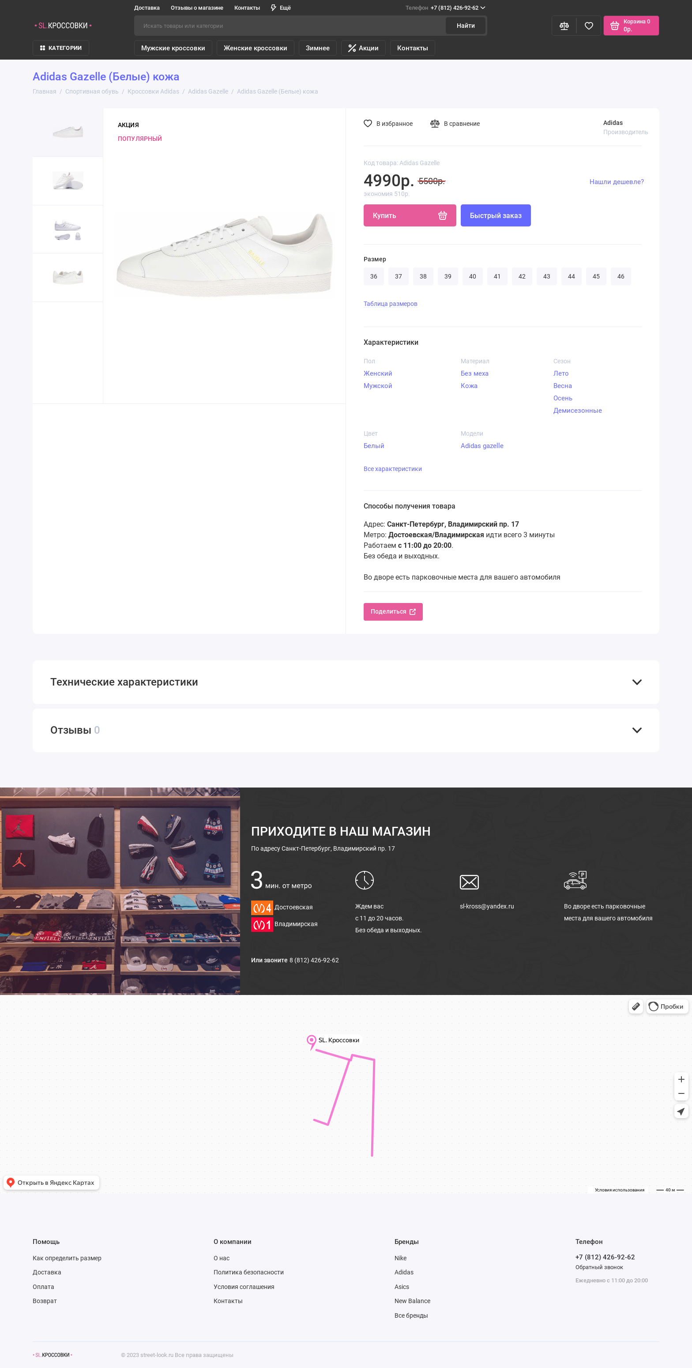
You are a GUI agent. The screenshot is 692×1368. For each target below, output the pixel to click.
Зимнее (318, 48)
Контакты (247, 7)
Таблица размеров (390, 303)
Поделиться (393, 611)
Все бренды (411, 1315)
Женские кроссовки (255, 48)
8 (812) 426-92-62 (314, 960)
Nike (400, 1258)
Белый (374, 446)
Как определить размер (67, 1258)
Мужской (378, 386)
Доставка (147, 7)
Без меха (475, 373)
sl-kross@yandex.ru (487, 906)
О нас (221, 1258)
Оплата (43, 1286)
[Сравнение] (564, 25)
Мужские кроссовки (173, 48)
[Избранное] (589, 25)
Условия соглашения (244, 1286)
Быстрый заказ (496, 215)
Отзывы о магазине (197, 7)
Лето (561, 373)
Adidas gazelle (482, 446)
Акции (363, 48)
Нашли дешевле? (617, 182)
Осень (562, 398)
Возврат (45, 1300)
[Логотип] (52, 1355)
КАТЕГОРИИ (61, 48)
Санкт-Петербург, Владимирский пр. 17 (323, 848)
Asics (402, 1286)
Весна (562, 386)
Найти (466, 25)
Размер (375, 259)
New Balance (412, 1300)
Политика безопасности (249, 1272)
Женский (378, 373)
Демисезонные (577, 411)
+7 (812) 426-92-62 (445, 7)
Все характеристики (393, 468)
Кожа (469, 386)
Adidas (404, 1272)
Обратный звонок (599, 1267)
